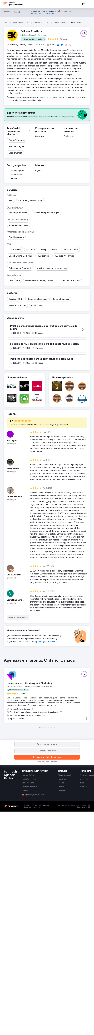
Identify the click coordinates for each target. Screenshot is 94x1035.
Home (6, 23)
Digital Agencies (19, 23)
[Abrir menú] (89, 3)
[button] (33, 39)
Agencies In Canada (37, 23)
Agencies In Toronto (57, 23)
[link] (83, 4)
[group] (47, 693)
